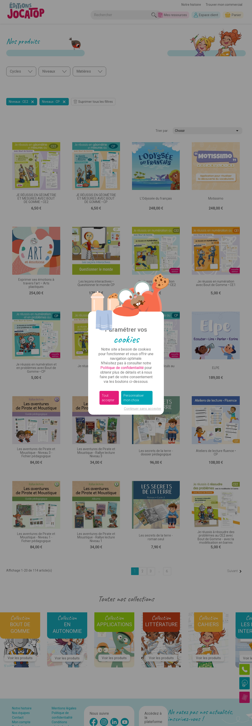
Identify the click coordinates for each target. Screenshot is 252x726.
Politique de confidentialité (122, 368)
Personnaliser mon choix (133, 398)
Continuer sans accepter (142, 409)
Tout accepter (108, 398)
